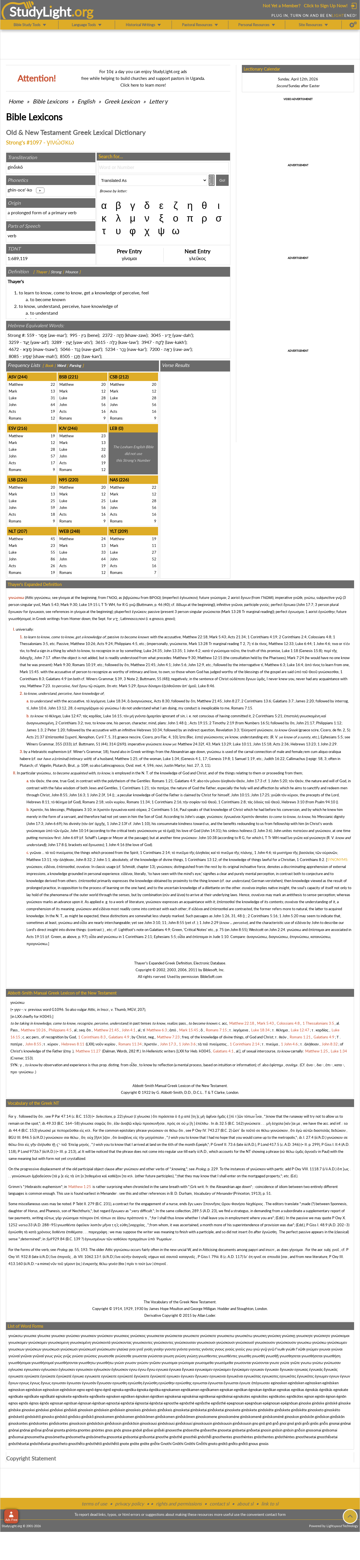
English (86, 101)
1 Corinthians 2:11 (137, 936)
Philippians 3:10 (79, 809)
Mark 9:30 (68, 604)
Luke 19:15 (88, 604)
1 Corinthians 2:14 (155, 852)
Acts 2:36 (281, 744)
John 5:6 (179, 664)
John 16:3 (77, 795)
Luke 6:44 (303, 643)
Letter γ (158, 101)
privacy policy (129, 1504)
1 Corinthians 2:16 (166, 802)
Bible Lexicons (50, 101)
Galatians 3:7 (283, 701)
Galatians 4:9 (56, 679)
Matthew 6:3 (275, 664)
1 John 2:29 (327, 744)
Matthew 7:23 (38, 686)
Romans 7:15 (241, 708)
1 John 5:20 (277, 781)
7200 (155, 349)
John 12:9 (196, 664)
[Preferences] (353, 25)
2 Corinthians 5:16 (163, 809)
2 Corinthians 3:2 (69, 723)
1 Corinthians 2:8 (232, 802)
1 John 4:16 (115, 844)
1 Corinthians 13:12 (201, 859)
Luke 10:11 (242, 744)
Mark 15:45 (29, 671)
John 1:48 (176, 723)
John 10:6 (38, 708)
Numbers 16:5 (256, 723)
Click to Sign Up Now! (325, 5)
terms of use (94, 1504)
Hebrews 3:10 (293, 802)
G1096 (58, 1009)
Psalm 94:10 (325, 802)
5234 (110, 349)
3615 (100, 342)
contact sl (219, 1504)
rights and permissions (179, 1504)
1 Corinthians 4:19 (262, 637)
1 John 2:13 (116, 823)
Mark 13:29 (221, 744)
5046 (65, 349)
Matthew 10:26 (82, 643)
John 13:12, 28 (60, 708)
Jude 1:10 (221, 936)
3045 (156, 335)
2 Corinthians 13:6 (256, 701)
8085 (14, 356)
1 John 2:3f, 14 (99, 795)
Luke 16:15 (112, 716)
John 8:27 (232, 701)
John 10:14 (79, 830)
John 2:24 (277, 929)
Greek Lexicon (122, 101)
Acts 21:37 (35, 737)
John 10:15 (240, 795)
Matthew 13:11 (38, 859)
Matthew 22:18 (195, 637)
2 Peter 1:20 (54, 730)
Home (15, 101)
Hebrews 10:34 (149, 730)
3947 (146, 342)
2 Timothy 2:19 (221, 723)
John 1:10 (141, 823)
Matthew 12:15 (209, 657)
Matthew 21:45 (143, 664)
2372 (107, 335)
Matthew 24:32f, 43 (194, 744)
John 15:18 (262, 744)
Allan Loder (206, 1315)
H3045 (45, 1016)
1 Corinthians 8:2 (310, 859)
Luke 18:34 (116, 701)
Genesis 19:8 (219, 758)
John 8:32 (84, 859)
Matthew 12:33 (281, 643)
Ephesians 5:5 (332, 737)
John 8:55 (59, 795)
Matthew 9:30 (184, 657)
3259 (14, 342)
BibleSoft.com (211, 976)
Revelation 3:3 (227, 730)
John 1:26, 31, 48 (227, 916)
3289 (56, 342)
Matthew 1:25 (126, 758)
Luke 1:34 (171, 758)
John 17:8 (56, 844)
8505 (65, 356)
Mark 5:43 (50, 604)
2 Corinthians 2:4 (293, 637)
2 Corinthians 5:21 (267, 716)
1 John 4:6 (321, 643)
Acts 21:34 (237, 637)
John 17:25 (260, 795)
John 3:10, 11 (155, 922)
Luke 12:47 (71, 716)
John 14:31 (211, 830)
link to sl (269, 1504)
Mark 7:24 (295, 657)
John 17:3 (254, 781)
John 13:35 (173, 650)
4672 (14, 349)
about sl (245, 1504)
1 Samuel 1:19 (243, 758)
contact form (275, 1514)
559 (30, 335)
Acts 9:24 (105, 643)
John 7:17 (42, 657)
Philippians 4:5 (126, 643)
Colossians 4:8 (319, 637)
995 (73, 335)
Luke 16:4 (295, 664)
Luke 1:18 (290, 650)
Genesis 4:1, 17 (194, 758)
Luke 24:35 (152, 650)
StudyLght (40, 11)
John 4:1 (164, 664)
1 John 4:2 (192, 650)
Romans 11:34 (138, 802)
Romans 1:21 (162, 781)
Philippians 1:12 (328, 723)
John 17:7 (305, 604)
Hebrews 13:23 (303, 744)
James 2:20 (304, 701)
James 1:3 (34, 730)
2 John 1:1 (101, 859)
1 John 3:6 (262, 830)
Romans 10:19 (84, 664)
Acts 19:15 (199, 723)
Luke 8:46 (206, 686)
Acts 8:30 (162, 701)
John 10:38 (208, 837)
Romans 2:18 (93, 802)
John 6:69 (53, 823)
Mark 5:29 (127, 686)
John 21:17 (305, 723)
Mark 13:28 (231, 611)
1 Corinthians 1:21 (134, 788)
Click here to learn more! (143, 84)
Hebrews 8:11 (38, 802)
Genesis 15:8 (310, 650)
